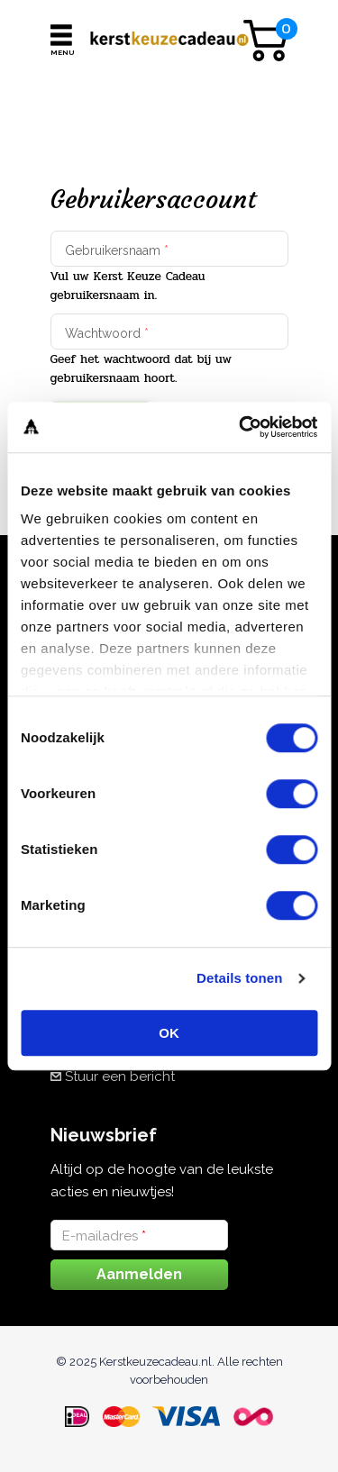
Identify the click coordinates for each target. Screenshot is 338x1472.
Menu (61, 52)
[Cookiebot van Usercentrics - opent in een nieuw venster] (240, 427)
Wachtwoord (107, 333)
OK (169, 1032)
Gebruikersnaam (117, 250)
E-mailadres (104, 1236)
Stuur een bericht (120, 1076)
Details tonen (239, 978)
